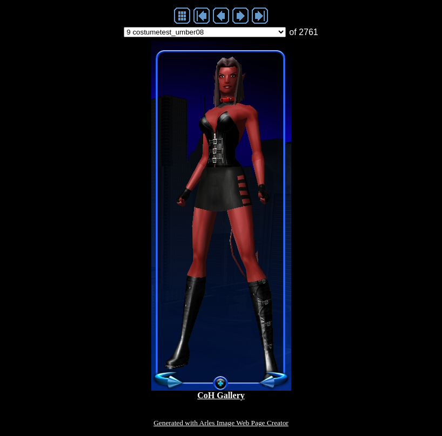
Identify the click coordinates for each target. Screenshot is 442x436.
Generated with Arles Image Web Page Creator (221, 423)
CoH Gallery (221, 395)
